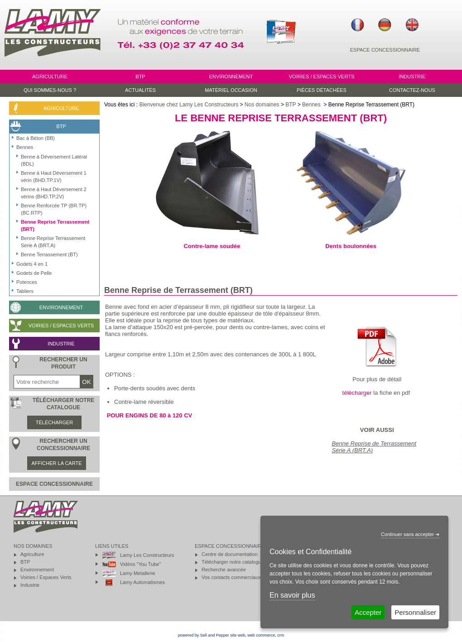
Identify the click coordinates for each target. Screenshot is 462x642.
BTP (290, 104)
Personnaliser (415, 612)
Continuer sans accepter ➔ (410, 534)
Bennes (312, 104)
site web (237, 635)
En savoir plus (292, 595)
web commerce (261, 635)
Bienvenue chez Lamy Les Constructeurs (188, 104)
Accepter (368, 612)
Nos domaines (262, 104)
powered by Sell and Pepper (203, 635)
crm (280, 635)
